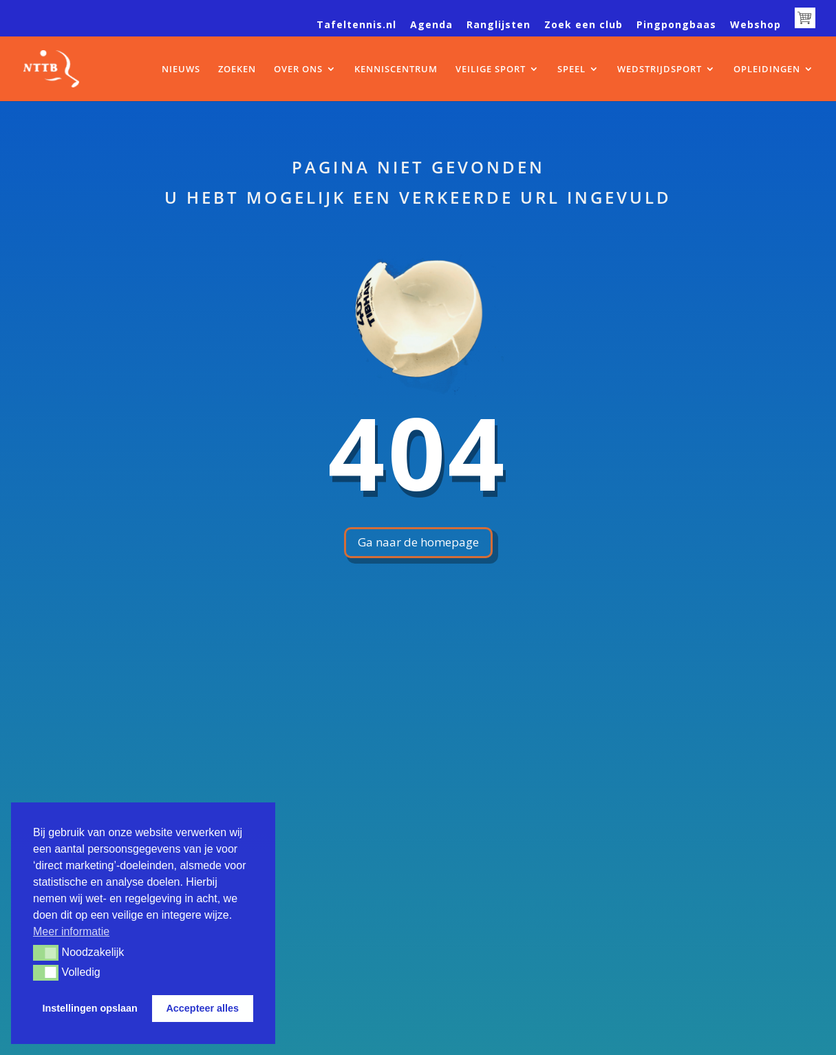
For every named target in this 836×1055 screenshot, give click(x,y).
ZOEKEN (237, 69)
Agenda (431, 25)
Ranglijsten (498, 25)
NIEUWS (181, 69)
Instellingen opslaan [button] (90, 1008)
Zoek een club (583, 25)
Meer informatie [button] (71, 931)
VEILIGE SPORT (490, 69)
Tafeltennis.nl (356, 25)
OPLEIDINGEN (766, 69)
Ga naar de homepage (418, 542)
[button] (45, 952)
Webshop (755, 25)
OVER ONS (298, 69)
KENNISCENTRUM (396, 69)
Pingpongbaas (676, 25)
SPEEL (571, 69)
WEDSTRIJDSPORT (659, 69)
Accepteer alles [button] (202, 1008)
